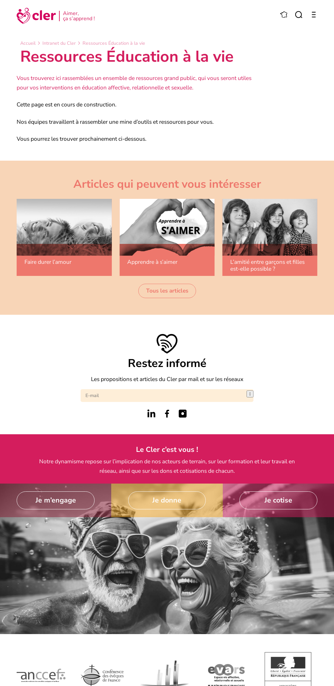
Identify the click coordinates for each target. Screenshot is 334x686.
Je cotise (278, 500)
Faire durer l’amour (47, 262)
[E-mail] (164, 395)
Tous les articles (167, 291)
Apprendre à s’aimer (152, 262)
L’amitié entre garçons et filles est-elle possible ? (267, 265)
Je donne (166, 500)
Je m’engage (56, 500)
